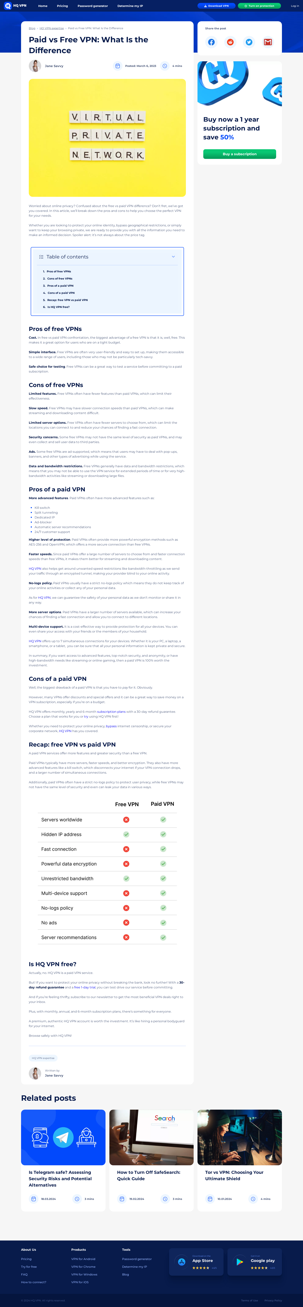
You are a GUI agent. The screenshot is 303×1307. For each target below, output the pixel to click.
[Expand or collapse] (173, 257)
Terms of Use (249, 1300)
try (86, 716)
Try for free (29, 1267)
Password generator (93, 5)
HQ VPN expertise (52, 28)
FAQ (24, 1274)
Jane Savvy (54, 66)
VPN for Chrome (83, 1267)
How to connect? (33, 1282)
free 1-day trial (84, 987)
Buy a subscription (240, 154)
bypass (111, 726)
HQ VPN (35, 568)
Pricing (62, 5)
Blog (32, 28)
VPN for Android (83, 1259)
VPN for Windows (84, 1274)
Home (42, 5)
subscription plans (111, 712)
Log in (295, 6)
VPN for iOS (80, 1282)
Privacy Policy (273, 1300)
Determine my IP (130, 5)
